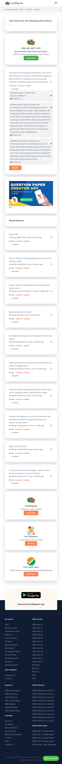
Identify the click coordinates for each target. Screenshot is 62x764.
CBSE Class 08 (37, 638)
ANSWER (15, 168)
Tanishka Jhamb (16, 141)
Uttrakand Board (11, 645)
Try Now (31, 543)
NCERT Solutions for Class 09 (43, 700)
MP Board (8, 661)
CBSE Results (37, 744)
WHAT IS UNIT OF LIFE (17, 446)
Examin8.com (10, 675)
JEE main (35, 668)
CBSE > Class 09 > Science (21, 86)
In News (8, 738)
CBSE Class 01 (37, 661)
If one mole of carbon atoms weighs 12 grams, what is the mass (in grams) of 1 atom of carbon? (29, 471)
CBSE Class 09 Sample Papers (43, 741)
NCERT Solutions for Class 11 (43, 694)
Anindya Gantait (16, 104)
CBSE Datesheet (50, 744)
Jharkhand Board (11, 658)
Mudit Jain (14, 93)
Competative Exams (12, 631)
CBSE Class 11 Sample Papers (43, 734)
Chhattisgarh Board (12, 651)
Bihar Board (9, 648)
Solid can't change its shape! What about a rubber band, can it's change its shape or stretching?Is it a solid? (30, 391)
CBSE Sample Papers (13, 690)
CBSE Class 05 (37, 648)
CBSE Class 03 (37, 655)
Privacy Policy (10, 731)
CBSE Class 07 (37, 641)
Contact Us (9, 744)
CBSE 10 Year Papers (13, 700)
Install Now (31, 58)
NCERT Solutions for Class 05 (43, 714)
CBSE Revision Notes (12, 711)
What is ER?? (13, 234)
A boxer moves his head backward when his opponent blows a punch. (29, 286)
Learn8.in (8, 678)
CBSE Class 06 (37, 645)
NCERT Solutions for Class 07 (43, 707)
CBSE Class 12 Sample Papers (43, 731)
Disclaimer (9, 724)
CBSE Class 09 (37, 635)
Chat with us (50, 758)
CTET (34, 678)
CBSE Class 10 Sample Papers (43, 738)
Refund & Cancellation (13, 734)
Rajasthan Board (11, 665)
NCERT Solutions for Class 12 (43, 690)
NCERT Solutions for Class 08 (43, 704)
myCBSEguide (14, 3)
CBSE (21, 9)
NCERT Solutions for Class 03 (43, 721)
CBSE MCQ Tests (11, 697)
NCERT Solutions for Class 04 (43, 717)
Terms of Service (11, 728)
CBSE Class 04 (37, 651)
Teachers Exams (11, 638)
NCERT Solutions (11, 707)
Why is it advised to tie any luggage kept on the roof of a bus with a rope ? (30, 259)
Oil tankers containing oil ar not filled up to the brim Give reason (30, 337)
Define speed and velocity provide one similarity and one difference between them (30, 364)
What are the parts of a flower (20, 312)
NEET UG (35, 672)
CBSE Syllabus (10, 704)
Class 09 (28, 9)
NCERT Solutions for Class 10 (43, 697)
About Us (8, 721)
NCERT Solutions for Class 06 (43, 711)
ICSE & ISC (9, 635)
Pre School (36, 665)
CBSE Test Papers (11, 694)
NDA (34, 675)
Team (7, 741)
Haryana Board (10, 655)
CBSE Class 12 (37, 624)
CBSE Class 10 (37, 631)
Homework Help (11, 9)
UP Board (8, 641)
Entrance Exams (11, 628)
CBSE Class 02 (37, 658)
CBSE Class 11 (37, 628)
